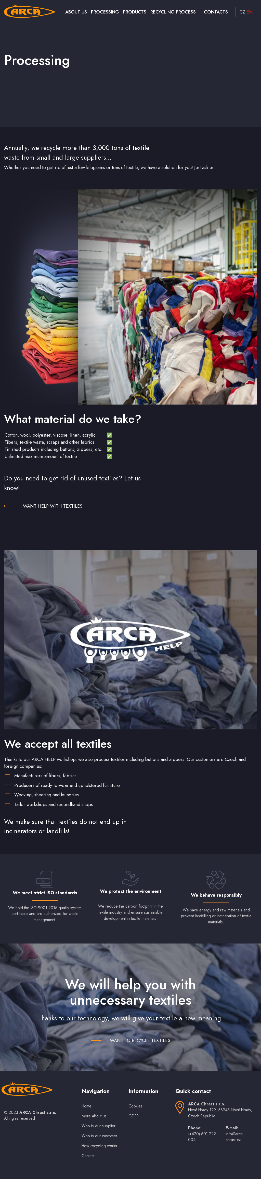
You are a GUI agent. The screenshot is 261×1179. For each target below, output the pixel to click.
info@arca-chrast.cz (235, 1137)
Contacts (216, 12)
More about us (94, 1116)
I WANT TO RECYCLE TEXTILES (138, 1040)
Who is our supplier (98, 1126)
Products (134, 12)
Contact (88, 1156)
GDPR (133, 1116)
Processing (105, 12)
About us (76, 12)
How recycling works (99, 1146)
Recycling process (173, 12)
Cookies (135, 1106)
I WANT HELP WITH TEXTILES (51, 506)
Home (87, 1106)
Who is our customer (99, 1136)
